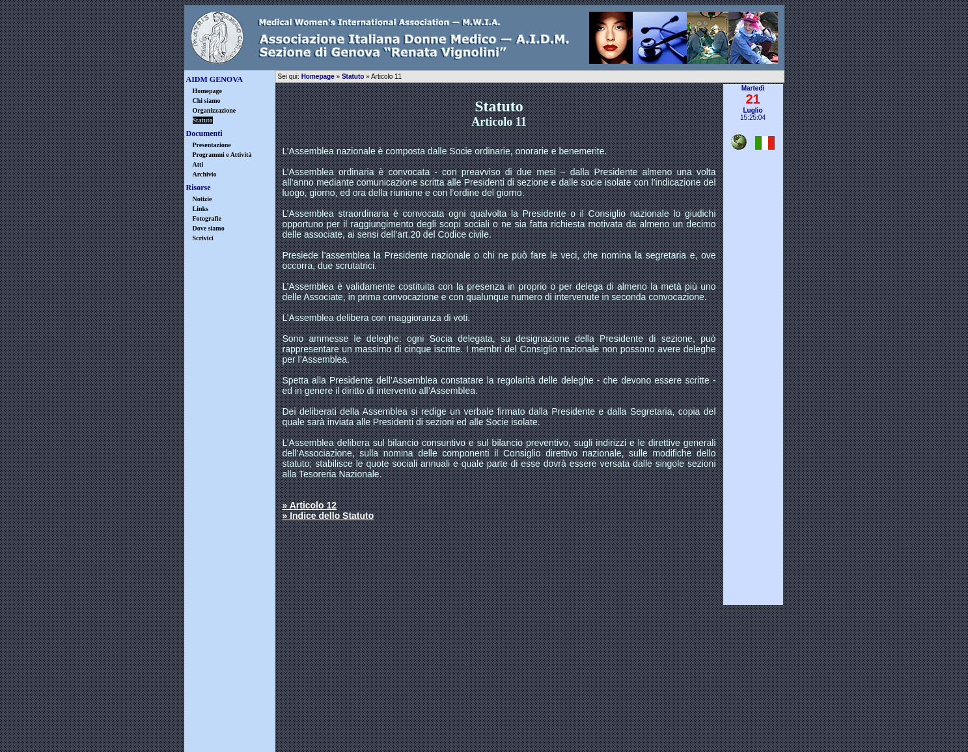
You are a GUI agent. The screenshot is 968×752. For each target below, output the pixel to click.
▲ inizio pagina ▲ (753, 610)
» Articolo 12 (310, 505)
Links (200, 208)
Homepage (208, 90)
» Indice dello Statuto (328, 515)
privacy (445, 721)
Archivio (205, 174)
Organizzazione (214, 110)
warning (522, 721)
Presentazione (212, 144)
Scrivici (203, 238)
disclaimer (369, 721)
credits (598, 721)
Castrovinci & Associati (549, 742)
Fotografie (207, 218)
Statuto (353, 76)
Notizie (202, 198)
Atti (198, 164)
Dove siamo (209, 228)
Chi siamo (207, 100)
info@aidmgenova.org (579, 691)
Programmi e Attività (222, 154)
